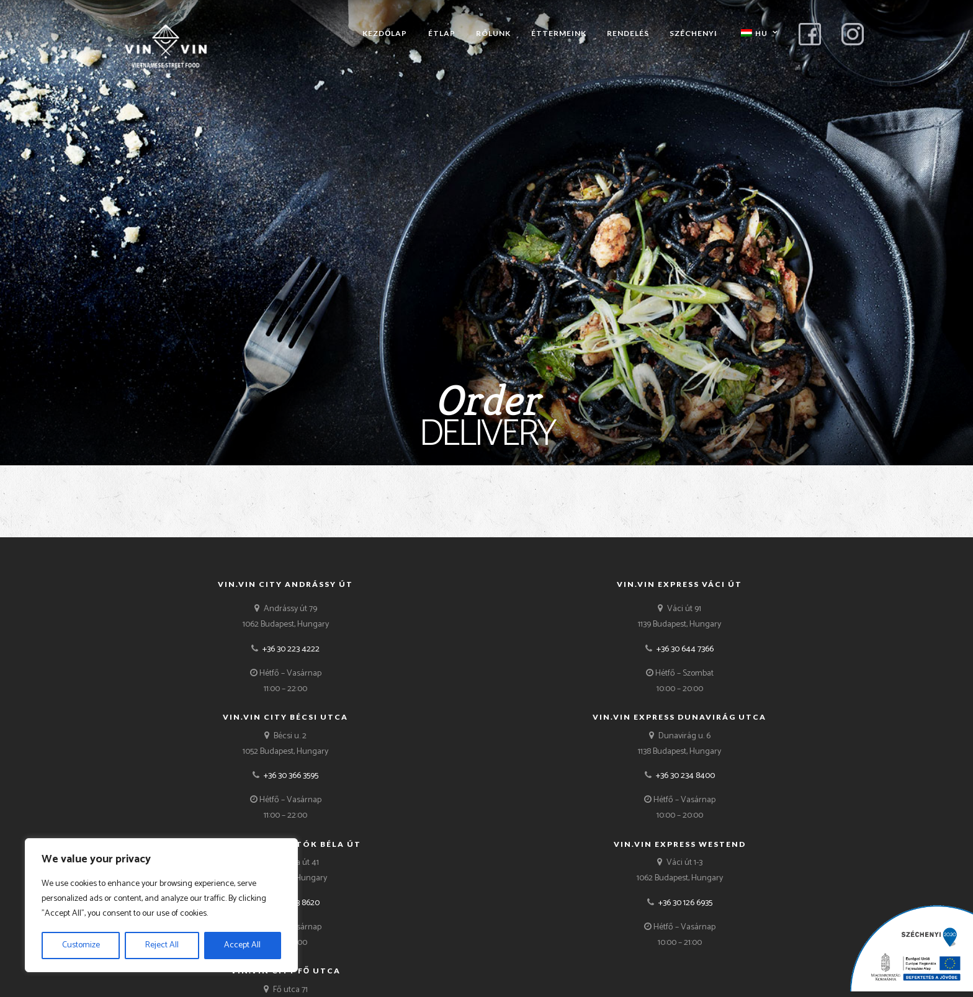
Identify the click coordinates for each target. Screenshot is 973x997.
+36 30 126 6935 (685, 903)
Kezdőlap (384, 33)
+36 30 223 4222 (291, 649)
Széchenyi (693, 33)
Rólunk (493, 33)
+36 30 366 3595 (291, 776)
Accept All (242, 945)
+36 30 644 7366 (685, 649)
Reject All (162, 945)
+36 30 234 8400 (685, 776)
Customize (81, 945)
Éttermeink (558, 33)
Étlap (441, 33)
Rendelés (628, 33)
